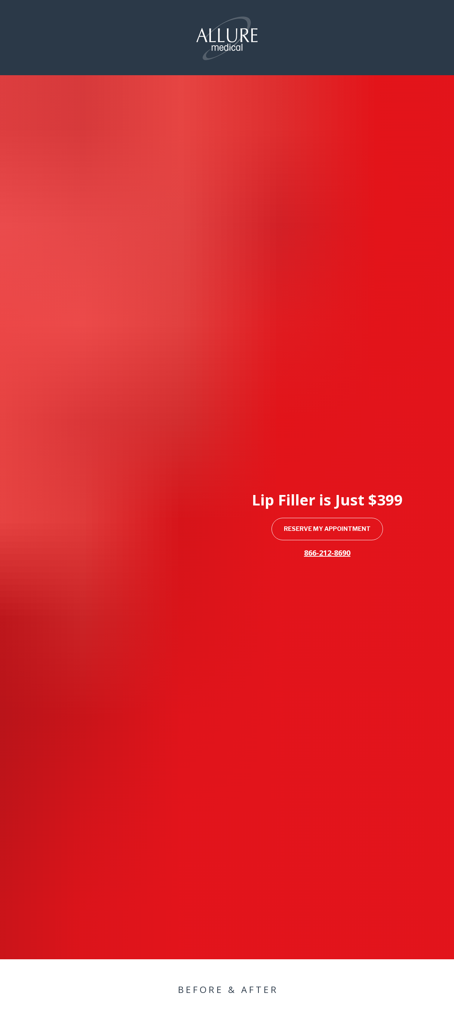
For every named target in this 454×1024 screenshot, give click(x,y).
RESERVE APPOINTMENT (141, 1011)
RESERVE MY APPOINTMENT (327, 442)
